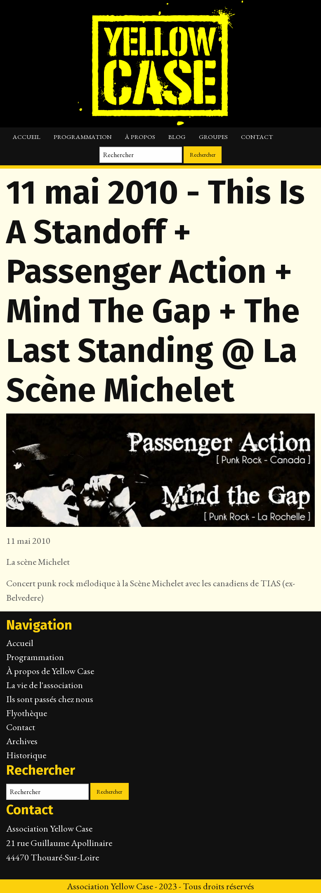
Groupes (213, 137)
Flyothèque (26, 713)
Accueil (26, 137)
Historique (26, 755)
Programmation (83, 137)
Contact (257, 137)
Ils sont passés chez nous (49, 699)
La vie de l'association (44, 685)
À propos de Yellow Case (50, 671)
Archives (22, 741)
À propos (140, 137)
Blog (177, 137)
